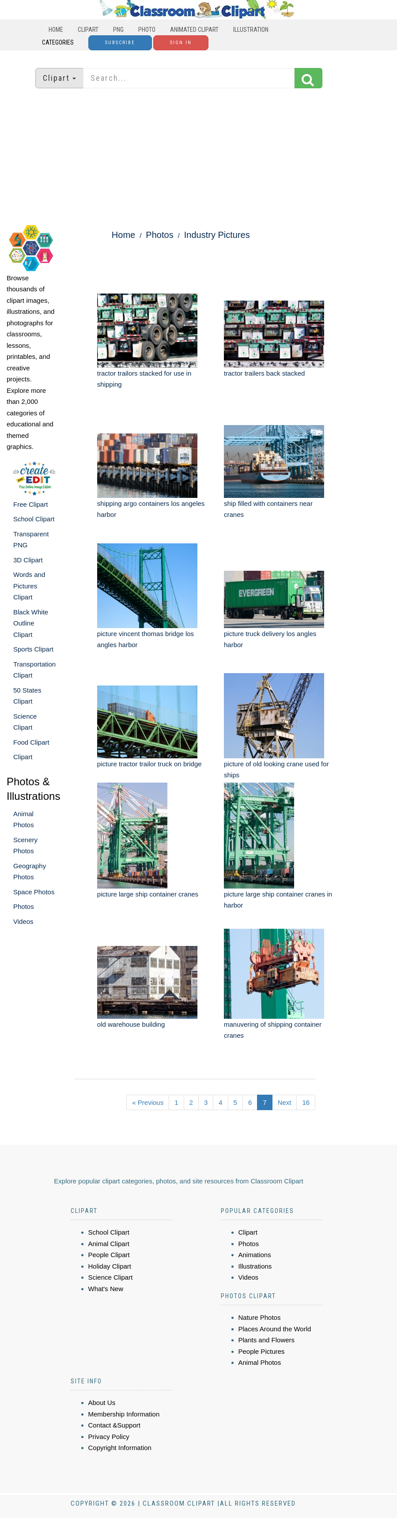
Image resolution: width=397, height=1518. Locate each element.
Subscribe (120, 42)
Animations (254, 1254)
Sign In (181, 42)
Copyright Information (119, 1447)
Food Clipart (31, 742)
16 (306, 1102)
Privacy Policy (108, 1436)
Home (56, 29)
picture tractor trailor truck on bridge (149, 764)
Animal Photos (259, 1362)
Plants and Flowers (266, 1340)
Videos (23, 921)
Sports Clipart (33, 649)
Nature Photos (259, 1317)
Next (284, 1102)
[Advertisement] (198, 156)
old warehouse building (131, 1024)
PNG (118, 29)
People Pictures (261, 1351)
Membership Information (124, 1414)
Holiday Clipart (110, 1266)
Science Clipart (110, 1277)
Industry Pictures (217, 235)
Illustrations (255, 1266)
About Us (102, 1402)
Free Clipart (30, 504)
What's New (106, 1288)
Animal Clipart (108, 1243)
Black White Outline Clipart (30, 623)
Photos (23, 906)
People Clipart (109, 1254)
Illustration (250, 29)
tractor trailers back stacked (264, 373)
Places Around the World (274, 1329)
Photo (146, 29)
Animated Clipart (194, 29)
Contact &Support (114, 1425)
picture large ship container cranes (147, 894)
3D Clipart (28, 560)
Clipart (88, 29)
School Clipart (33, 519)
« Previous (147, 1102)
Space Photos (33, 892)
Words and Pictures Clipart (29, 586)
